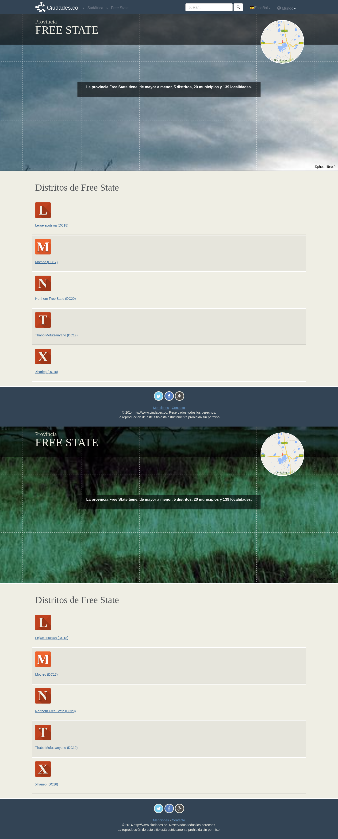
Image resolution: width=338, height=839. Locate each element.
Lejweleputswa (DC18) (51, 225)
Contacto (178, 408)
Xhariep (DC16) (46, 372)
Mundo (286, 8)
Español (260, 8)
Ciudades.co (62, 7)
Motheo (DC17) (46, 262)
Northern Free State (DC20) (55, 298)
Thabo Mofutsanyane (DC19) (56, 335)
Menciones (161, 408)
